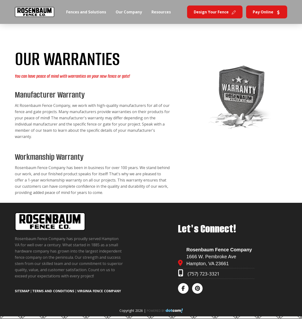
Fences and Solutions (86, 12)
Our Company (129, 12)
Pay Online (266, 12)
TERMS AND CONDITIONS (53, 291)
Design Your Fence (215, 12)
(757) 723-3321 (204, 273)
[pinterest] (198, 289)
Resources (161, 12)
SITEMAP (22, 291)
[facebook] (184, 289)
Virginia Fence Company (99, 291)
